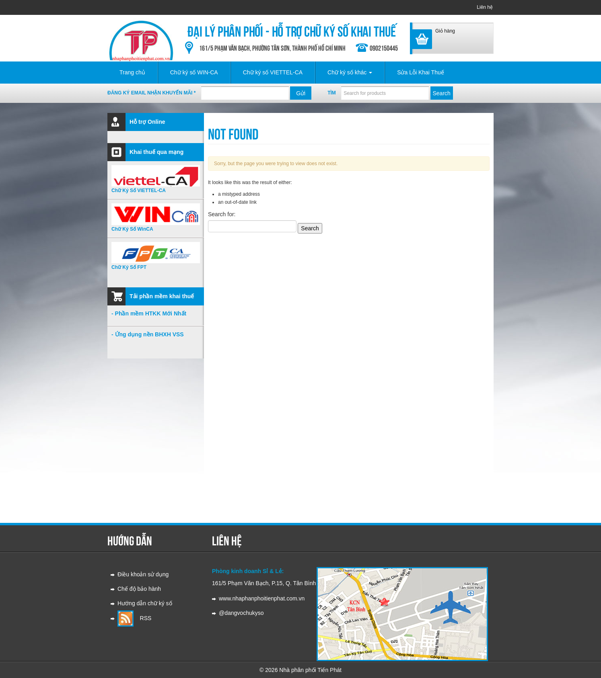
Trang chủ (132, 72)
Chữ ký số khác (349, 72)
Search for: (221, 214)
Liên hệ (485, 7)
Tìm (331, 93)
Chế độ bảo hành (139, 589)
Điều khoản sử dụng (143, 574)
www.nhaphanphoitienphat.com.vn (262, 598)
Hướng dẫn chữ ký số (144, 603)
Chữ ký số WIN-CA (194, 72)
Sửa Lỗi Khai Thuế (420, 72)
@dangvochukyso (241, 613)
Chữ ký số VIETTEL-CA (273, 72)
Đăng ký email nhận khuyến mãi (151, 93)
